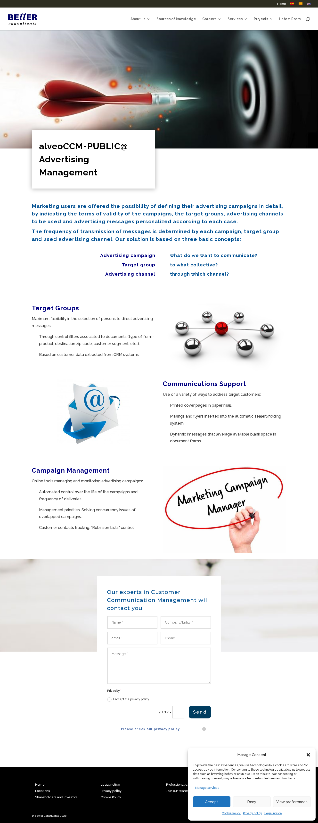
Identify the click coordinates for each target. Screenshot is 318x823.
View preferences (292, 802)
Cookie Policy (231, 813)
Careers (209, 19)
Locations (42, 791)
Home (281, 4)
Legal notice (273, 813)
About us (137, 19)
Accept (211, 802)
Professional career (181, 784)
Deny (251, 802)
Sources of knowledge (176, 19)
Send (199, 742)
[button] (308, 754)
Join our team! (177, 791)
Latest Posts (290, 19)
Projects (261, 19)
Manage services (207, 788)
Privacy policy (252, 813)
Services (235, 19)
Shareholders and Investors (56, 797)
